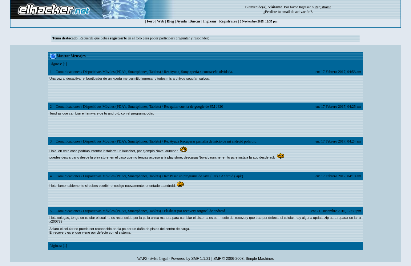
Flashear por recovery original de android (194, 211)
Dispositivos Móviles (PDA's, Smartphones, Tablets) (122, 72)
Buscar (194, 21)
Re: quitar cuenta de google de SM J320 (193, 106)
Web (160, 21)
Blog (170, 21)
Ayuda (181, 21)
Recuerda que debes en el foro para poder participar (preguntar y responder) (144, 38)
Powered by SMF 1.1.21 (191, 258)
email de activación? (297, 12)
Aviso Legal (158, 258)
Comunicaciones (67, 72)
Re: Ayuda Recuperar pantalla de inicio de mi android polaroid (210, 141)
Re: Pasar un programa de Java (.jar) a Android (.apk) (203, 176)
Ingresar (305, 7)
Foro (150, 21)
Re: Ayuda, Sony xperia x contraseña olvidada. (198, 72)
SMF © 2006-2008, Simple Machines (243, 258)
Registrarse (228, 21)
